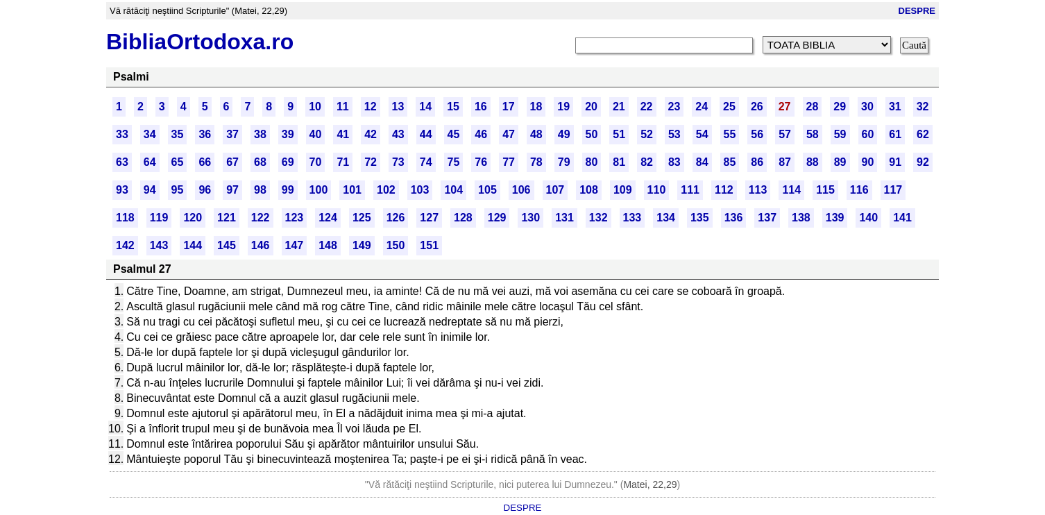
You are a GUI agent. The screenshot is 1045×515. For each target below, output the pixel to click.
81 (619, 162)
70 (315, 162)
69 (288, 162)
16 (481, 106)
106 (521, 190)
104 (453, 190)
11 (343, 106)
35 (177, 134)
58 (812, 134)
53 (674, 134)
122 (260, 217)
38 (260, 134)
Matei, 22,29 (650, 484)
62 (923, 134)
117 (893, 190)
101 (352, 190)
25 (729, 106)
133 (632, 217)
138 (801, 217)
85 (730, 162)
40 (315, 134)
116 (859, 190)
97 (232, 190)
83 (674, 162)
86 (757, 162)
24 (701, 106)
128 (463, 217)
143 (159, 245)
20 (591, 106)
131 (564, 217)
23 (674, 106)
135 (699, 217)
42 (370, 134)
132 (598, 217)
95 (177, 190)
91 (895, 162)
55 (730, 134)
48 (536, 134)
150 (395, 245)
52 (646, 134)
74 (426, 162)
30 (867, 106)
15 (453, 106)
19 (563, 106)
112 (724, 190)
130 (530, 217)
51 (619, 134)
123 (294, 217)
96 (204, 190)
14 (425, 106)
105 (487, 190)
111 (690, 190)
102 (386, 190)
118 (125, 217)
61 (895, 134)
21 (619, 106)
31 (895, 106)
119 (159, 217)
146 (260, 245)
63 (122, 162)
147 (294, 245)
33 (122, 134)
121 (226, 217)
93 (122, 190)
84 (702, 162)
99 (288, 190)
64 (150, 162)
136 (733, 217)
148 (327, 245)
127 (429, 217)
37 (232, 134)
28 (812, 106)
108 (588, 190)
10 (315, 106)
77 (508, 162)
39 (288, 134)
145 (226, 245)
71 (343, 162)
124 (327, 217)
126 (395, 217)
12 (370, 106)
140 (868, 217)
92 (923, 162)
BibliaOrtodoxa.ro (200, 41)
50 (592, 134)
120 (192, 217)
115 (825, 190)
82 (646, 162)
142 (125, 245)
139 (835, 217)
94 (150, 190)
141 (902, 217)
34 (150, 134)
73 (398, 162)
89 (840, 162)
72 (370, 162)
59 (840, 134)
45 (454, 134)
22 (646, 106)
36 (204, 134)
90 (868, 162)
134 (665, 217)
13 (398, 106)
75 (454, 162)
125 (361, 217)
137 (767, 217)
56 (757, 134)
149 (361, 245)
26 (757, 106)
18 (536, 106)
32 (923, 106)
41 (343, 134)
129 (497, 217)
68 (260, 162)
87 (785, 162)
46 (481, 134)
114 (791, 190)
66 (204, 162)
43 (398, 134)
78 (536, 162)
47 (508, 134)
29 (839, 106)
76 (481, 162)
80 (592, 162)
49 (564, 134)
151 (429, 245)
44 (426, 134)
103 (420, 190)
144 (192, 245)
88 (812, 162)
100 (318, 190)
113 (758, 190)
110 (656, 190)
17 (508, 106)
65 (177, 162)
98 (260, 190)
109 (622, 190)
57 (785, 134)
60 (868, 134)
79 (564, 162)
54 (702, 134)
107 (555, 190)
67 (232, 162)
